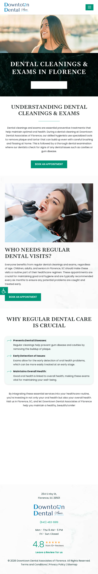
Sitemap (72, 564)
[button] (4, 291)
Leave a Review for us (49, 552)
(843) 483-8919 (49, 522)
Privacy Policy (57, 564)
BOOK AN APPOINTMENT (49, 164)
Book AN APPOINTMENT (49, 84)
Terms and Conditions (34, 564)
